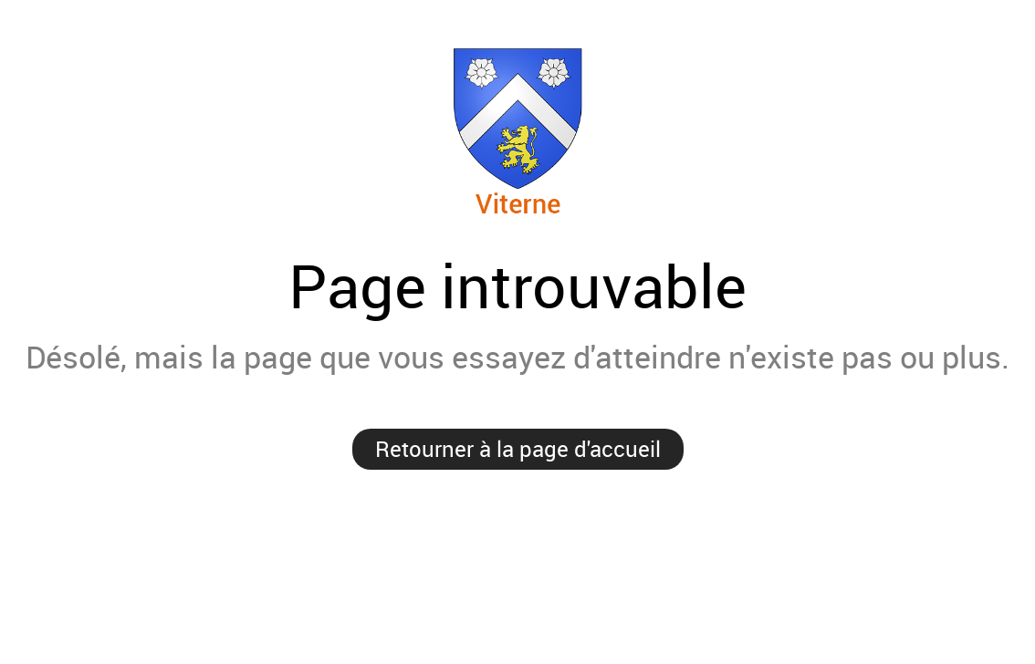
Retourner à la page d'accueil (518, 448)
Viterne (518, 131)
